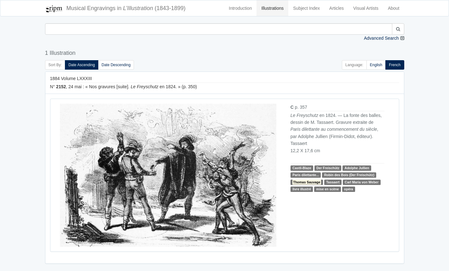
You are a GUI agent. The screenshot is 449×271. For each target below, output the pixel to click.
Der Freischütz (327, 168)
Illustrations (272, 8)
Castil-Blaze (301, 168)
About (394, 8)
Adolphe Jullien (357, 168)
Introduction (240, 8)
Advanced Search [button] (381, 38)
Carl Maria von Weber (361, 182)
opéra (348, 189)
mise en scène (327, 189)
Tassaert (332, 182)
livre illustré (301, 189)
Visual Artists (365, 8)
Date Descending (115, 65)
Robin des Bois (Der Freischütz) (349, 175)
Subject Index (306, 8)
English (376, 65)
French (394, 65)
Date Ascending (81, 65)
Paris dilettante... (305, 175)
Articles (336, 8)
